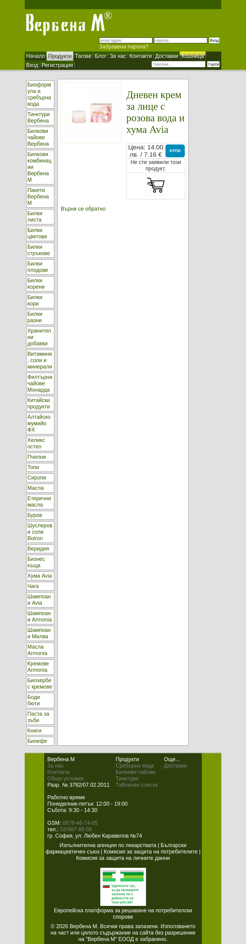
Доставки (175, 766)
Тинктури (127, 778)
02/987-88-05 (76, 829)
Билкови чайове (135, 772)
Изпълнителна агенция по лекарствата (107, 845)
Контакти (58, 772)
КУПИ (174, 150)
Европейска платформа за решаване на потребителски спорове (123, 913)
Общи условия (65, 778)
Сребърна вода (135, 766)
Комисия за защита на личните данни (123, 858)
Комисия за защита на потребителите (151, 852)
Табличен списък (137, 785)
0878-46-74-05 (80, 823)
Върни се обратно (83, 209)
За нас (55, 766)
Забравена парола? (123, 47)
